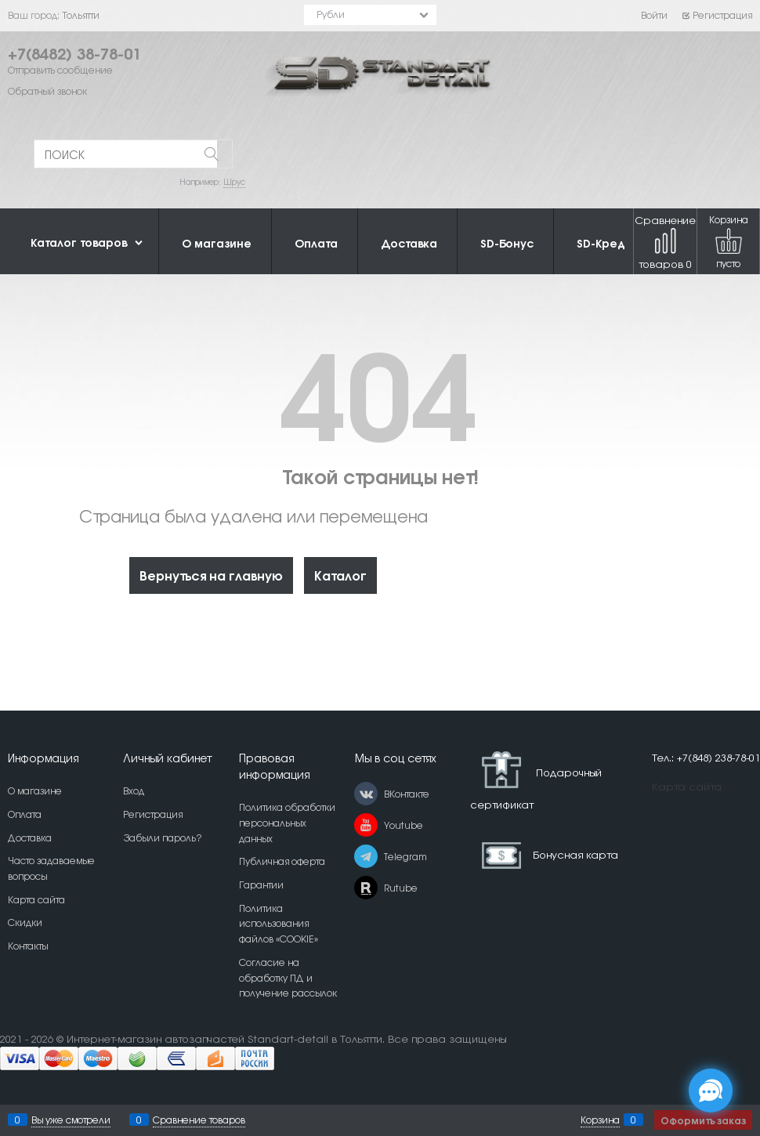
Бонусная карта (575, 853)
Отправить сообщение (60, 70)
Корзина (600, 1119)
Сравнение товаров (665, 241)
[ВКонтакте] (366, 793)
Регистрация (716, 15)
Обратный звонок (47, 91)
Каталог (340, 574)
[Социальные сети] (711, 1090)
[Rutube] (366, 887)
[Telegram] (366, 856)
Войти (654, 15)
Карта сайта (687, 786)
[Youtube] (366, 825)
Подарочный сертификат (536, 781)
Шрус (234, 181)
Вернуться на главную (211, 574)
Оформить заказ (703, 1119)
